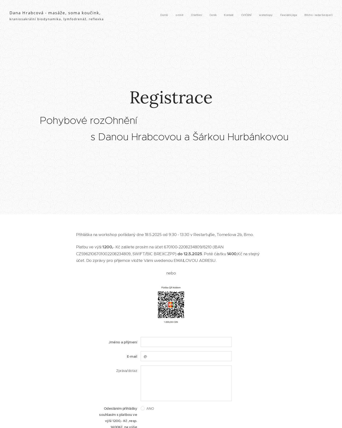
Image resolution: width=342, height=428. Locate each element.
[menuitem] (273, 15)
